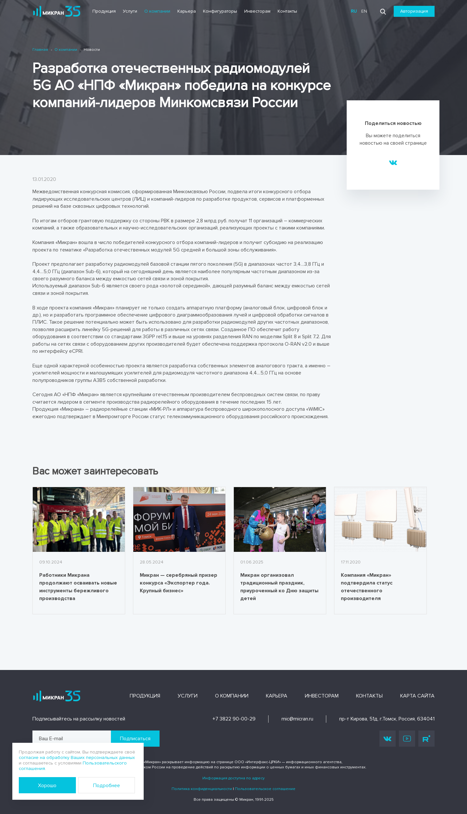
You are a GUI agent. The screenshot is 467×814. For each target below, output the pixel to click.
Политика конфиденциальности (202, 788)
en (364, 11)
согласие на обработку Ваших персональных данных (77, 757)
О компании (157, 11)
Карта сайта (417, 696)
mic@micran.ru (297, 719)
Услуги (130, 11)
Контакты (287, 11)
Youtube (407, 738)
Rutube (426, 738)
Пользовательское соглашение (265, 788)
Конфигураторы (220, 11)
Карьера (186, 11)
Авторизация (414, 11)
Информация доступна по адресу (233, 778)
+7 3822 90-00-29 (234, 719)
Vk (387, 738)
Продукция (104, 11)
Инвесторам (257, 11)
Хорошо (47, 785)
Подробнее (106, 785)
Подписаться (135, 738)
